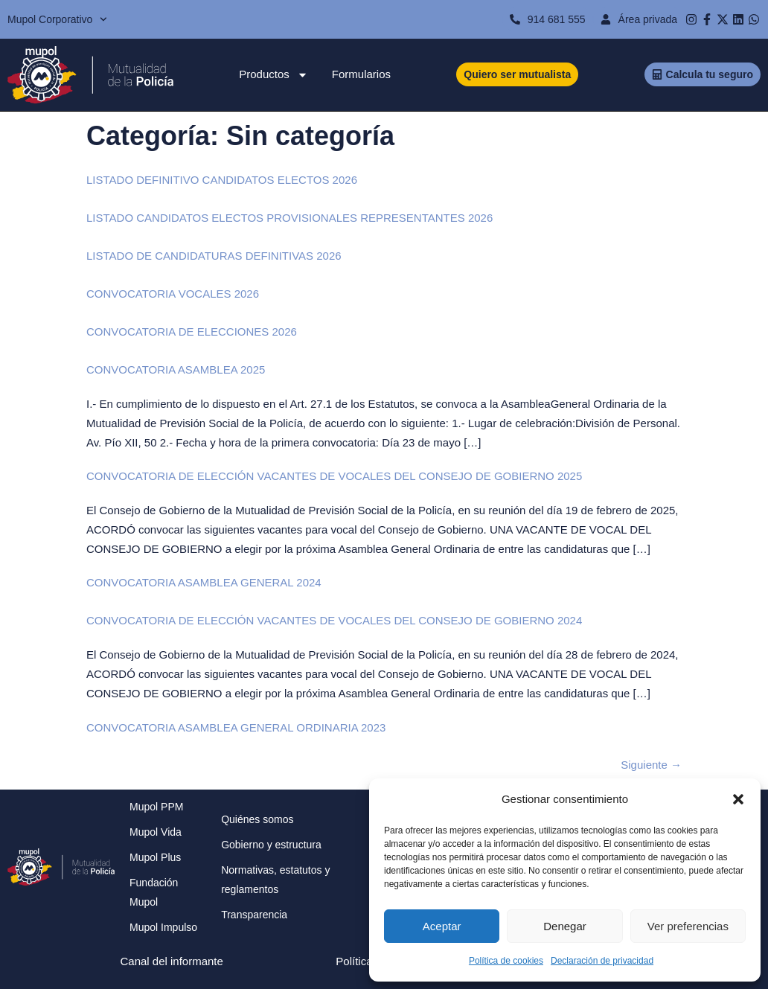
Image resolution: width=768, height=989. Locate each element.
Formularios (361, 74)
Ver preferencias (688, 926)
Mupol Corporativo (57, 19)
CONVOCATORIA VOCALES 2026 (172, 293)
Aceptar (442, 926)
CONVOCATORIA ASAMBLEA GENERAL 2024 (203, 582)
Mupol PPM (156, 807)
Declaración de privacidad (602, 961)
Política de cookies (506, 961)
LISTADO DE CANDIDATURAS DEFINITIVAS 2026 (214, 255)
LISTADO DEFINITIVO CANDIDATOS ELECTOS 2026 (221, 179)
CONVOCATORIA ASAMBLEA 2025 (175, 369)
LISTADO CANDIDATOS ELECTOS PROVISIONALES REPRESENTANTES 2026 (289, 217)
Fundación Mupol (153, 892)
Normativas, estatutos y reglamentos (275, 879)
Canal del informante (171, 961)
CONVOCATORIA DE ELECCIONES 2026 (191, 331)
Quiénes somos (257, 819)
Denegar (564, 926)
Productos (273, 74)
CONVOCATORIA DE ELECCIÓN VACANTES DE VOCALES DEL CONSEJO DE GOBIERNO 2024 (334, 620)
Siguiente (651, 764)
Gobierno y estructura (271, 845)
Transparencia (254, 915)
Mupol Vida (155, 832)
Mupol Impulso (163, 927)
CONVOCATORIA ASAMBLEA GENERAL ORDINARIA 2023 (235, 727)
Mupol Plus (155, 857)
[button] (738, 799)
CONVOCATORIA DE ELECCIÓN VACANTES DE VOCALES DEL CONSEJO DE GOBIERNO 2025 (334, 476)
